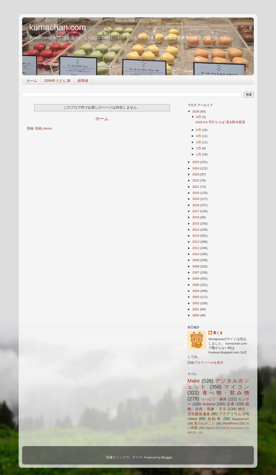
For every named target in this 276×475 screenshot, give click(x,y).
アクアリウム (230, 414)
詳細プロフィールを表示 (205, 362)
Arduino (208, 404)
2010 (196, 254)
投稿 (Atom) (43, 128)
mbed (192, 419)
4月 (199, 136)
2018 (196, 205)
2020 (196, 193)
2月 (199, 148)
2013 (196, 235)
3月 (199, 142)
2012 (196, 241)
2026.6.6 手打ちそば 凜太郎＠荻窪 (220, 122)
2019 (196, 199)
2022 (196, 180)
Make (193, 381)
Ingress (210, 428)
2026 (196, 111)
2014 (196, 229)
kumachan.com (57, 27)
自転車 (214, 419)
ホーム (32, 80)
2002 (196, 303)
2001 (196, 309)
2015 (196, 223)
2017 (196, 211)
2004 (196, 291)
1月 (199, 154)
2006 (196, 278)
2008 (196, 266)
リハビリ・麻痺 (214, 399)
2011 (196, 248)
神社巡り (192, 432)
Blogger (166, 457)
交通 (230, 404)
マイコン (236, 387)
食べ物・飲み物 (225, 393)
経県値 (83, 80)
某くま (218, 333)
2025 (196, 162)
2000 (196, 315)
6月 (199, 117)
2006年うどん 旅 (57, 80)
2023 (196, 174)
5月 (199, 130)
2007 (196, 272)
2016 (196, 217)
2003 (196, 297)
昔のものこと (204, 423)
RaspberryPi (240, 419)
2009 (196, 260)
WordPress (230, 423)
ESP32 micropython (232, 428)
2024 (196, 168)
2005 (196, 285)
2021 (196, 186)
